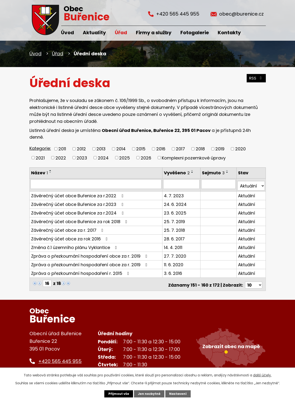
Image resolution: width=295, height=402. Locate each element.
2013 (101, 149)
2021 (40, 158)
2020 (240, 149)
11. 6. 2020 (174, 263)
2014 (121, 149)
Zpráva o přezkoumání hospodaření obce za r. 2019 (90, 254)
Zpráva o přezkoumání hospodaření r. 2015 (81, 271)
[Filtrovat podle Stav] (251, 183)
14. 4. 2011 (173, 245)
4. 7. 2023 (174, 194)
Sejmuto (214, 173)
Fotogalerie (194, 32)
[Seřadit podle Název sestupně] (50, 172)
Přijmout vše (116, 393)
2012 (81, 149)
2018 (200, 149)
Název (39, 173)
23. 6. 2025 (175, 211)
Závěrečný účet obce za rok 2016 (70, 237)
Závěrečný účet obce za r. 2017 (68, 228)
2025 (124, 158)
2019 (219, 149)
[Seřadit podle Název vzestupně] (50, 170)
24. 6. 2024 (175, 202)
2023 (82, 158)
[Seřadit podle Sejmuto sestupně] (228, 172)
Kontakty (229, 32)
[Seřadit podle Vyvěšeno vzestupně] (192, 170)
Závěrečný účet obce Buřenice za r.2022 (78, 194)
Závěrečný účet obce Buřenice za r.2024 (78, 211)
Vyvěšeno (177, 173)
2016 (160, 149)
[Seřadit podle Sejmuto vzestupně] (228, 170)
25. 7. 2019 (174, 219)
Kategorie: (40, 148)
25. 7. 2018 (174, 228)
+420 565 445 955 (60, 357)
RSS (255, 80)
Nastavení (180, 393)
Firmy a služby (154, 32)
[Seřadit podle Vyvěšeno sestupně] (192, 172)
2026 (146, 158)
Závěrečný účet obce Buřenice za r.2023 (78, 202)
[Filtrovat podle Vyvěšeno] (182, 183)
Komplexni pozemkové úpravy (194, 158)
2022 (61, 158)
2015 (140, 149)
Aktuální (246, 194)
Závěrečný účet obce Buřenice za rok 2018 (80, 219)
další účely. (262, 374)
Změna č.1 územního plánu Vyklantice (75, 245)
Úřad (121, 32)
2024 (103, 158)
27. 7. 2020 (175, 254)
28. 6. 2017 (174, 237)
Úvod (67, 32)
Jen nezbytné (149, 393)
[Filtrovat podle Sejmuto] (219, 183)
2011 (62, 149)
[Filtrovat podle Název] (96, 183)
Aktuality (94, 32)
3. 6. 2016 (173, 271)
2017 (180, 149)
